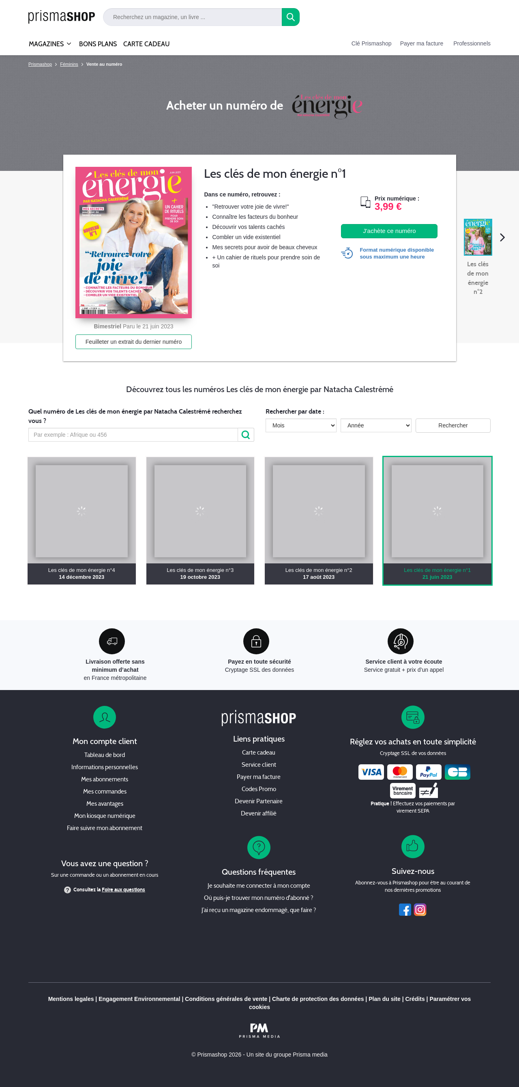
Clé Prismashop (372, 43)
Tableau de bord (104, 756)
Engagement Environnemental (139, 999)
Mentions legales (71, 999)
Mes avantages (104, 804)
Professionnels (472, 43)
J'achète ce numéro (389, 230)
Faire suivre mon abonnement (104, 829)
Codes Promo (259, 790)
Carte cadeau (258, 753)
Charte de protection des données (318, 999)
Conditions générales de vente (226, 999)
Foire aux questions (123, 889)
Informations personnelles (104, 768)
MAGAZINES (46, 40)
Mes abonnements (104, 780)
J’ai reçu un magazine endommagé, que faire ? (259, 911)
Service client (259, 765)
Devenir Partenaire (259, 802)
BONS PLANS (98, 44)
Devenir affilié (259, 814)
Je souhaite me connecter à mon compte (259, 886)
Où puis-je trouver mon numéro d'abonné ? (258, 898)
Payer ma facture (422, 43)
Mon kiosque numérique (104, 816)
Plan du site (385, 999)
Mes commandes (105, 792)
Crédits (415, 999)
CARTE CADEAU (146, 44)
